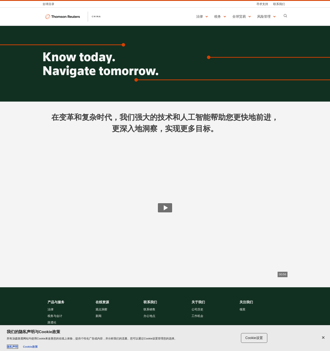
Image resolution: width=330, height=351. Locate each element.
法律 (50, 310)
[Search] (285, 15)
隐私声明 (12, 346)
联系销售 (149, 310)
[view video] (165, 208)
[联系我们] (279, 4)
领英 (242, 310)
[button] (203, 17)
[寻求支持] (262, 4)
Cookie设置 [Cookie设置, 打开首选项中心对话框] (254, 338)
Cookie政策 (30, 346)
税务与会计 (55, 316)
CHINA (96, 16)
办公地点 (149, 316)
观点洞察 (101, 310)
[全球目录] (50, 4)
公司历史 (197, 310)
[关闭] (323, 337)
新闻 (98, 316)
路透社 (52, 323)
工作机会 (197, 316)
